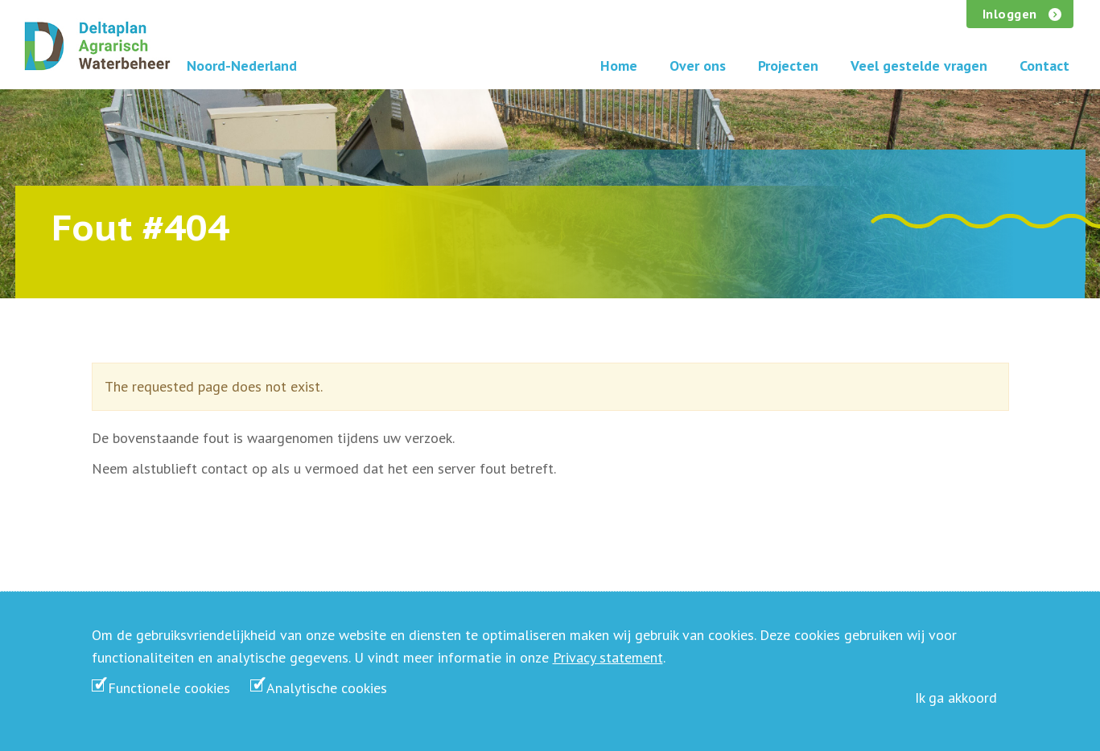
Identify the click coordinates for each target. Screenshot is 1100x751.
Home (618, 65)
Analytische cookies (326, 688)
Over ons (697, 65)
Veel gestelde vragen (919, 65)
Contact (1044, 65)
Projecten (788, 65)
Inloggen (1010, 14)
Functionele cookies (169, 688)
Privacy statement (608, 657)
